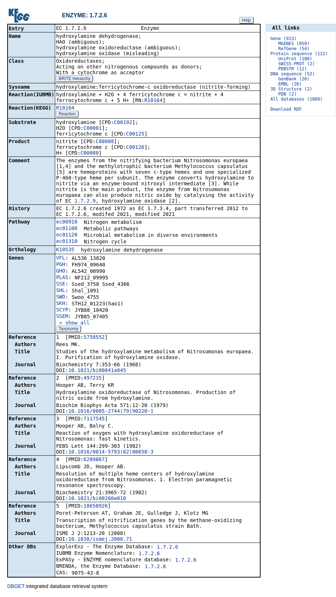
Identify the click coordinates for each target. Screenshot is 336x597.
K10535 (65, 250)
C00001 (92, 129)
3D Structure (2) (291, 89)
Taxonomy (68, 329)
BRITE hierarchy (74, 79)
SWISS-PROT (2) (296, 63)
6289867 (94, 460)
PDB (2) (287, 94)
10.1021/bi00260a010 (97, 499)
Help (246, 20)
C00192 (123, 123)
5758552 (94, 338)
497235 (92, 378)
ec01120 (66, 235)
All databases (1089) (296, 99)
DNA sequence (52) (292, 73)
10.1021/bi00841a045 (97, 371)
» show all (73, 323)
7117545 (94, 419)
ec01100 (66, 229)
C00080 (89, 153)
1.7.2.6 (167, 547)
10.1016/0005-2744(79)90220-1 (110, 412)
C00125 (135, 134)
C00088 (105, 142)
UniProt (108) (295, 58)
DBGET (16, 587)
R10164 (153, 101)
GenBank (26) (294, 78)
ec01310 (66, 242)
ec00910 (66, 222)
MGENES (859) (294, 43)
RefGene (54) (294, 48)
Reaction (66, 114)
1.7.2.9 (85, 201)
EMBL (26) (290, 84)
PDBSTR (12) (292, 68)
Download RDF (286, 109)
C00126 (135, 148)
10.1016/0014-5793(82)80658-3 (110, 452)
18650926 (95, 506)
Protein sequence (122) (299, 53)
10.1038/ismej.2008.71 (100, 540)
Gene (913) (283, 38)
